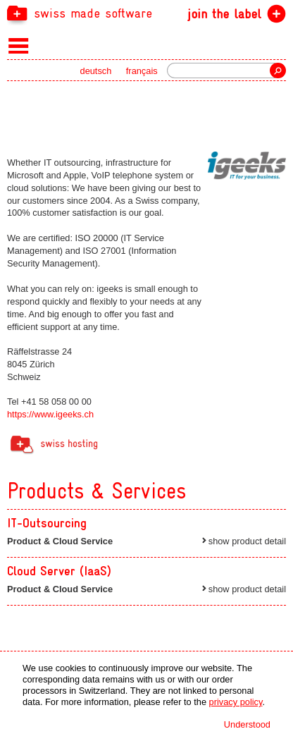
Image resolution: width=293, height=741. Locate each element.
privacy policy (236, 702)
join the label (224, 13)
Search (278, 70)
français (142, 71)
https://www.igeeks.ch (50, 414)
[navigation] (146, 12)
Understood (247, 724)
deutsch (96, 71)
